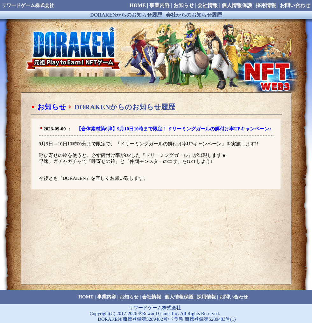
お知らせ (51, 107)
